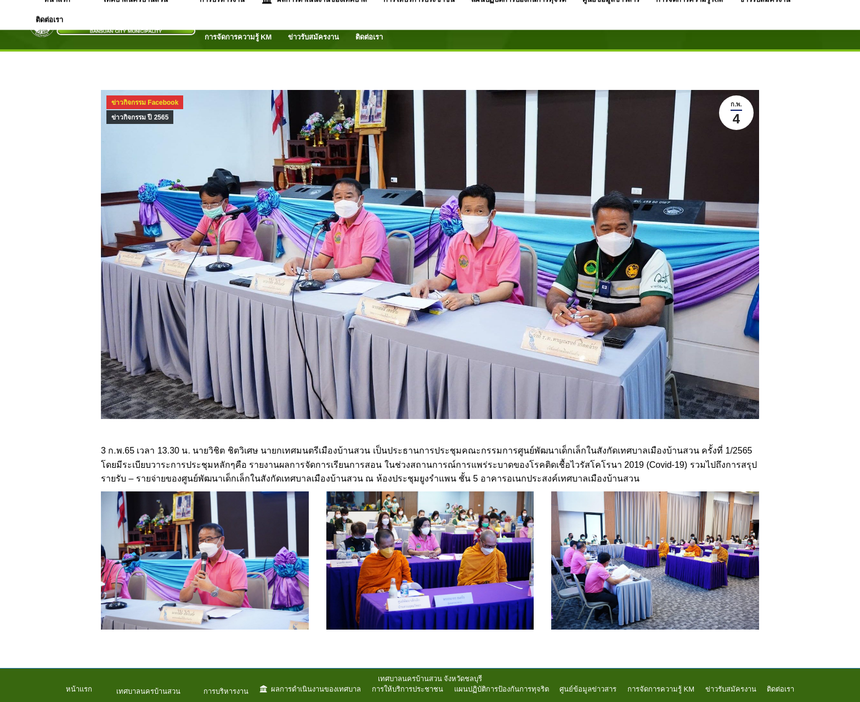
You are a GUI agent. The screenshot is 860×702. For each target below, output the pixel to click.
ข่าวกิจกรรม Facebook (144, 102)
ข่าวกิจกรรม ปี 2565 (139, 117)
